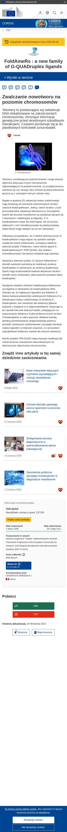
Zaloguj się (40, 12)
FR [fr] (24, 87)
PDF (36, 614)
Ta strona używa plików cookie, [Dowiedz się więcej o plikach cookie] (21, 809)
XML (35, 606)
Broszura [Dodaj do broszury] (21, 632)
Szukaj (54, 12)
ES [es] (17, 87)
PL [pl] (37, 87)
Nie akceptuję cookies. (33, 827)
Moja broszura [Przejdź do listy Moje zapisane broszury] (43, 632)
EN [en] (11, 87)
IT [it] (30, 87)
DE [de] (4, 87)
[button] (47, 12)
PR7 (8, 30)
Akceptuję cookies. (33, 820)
